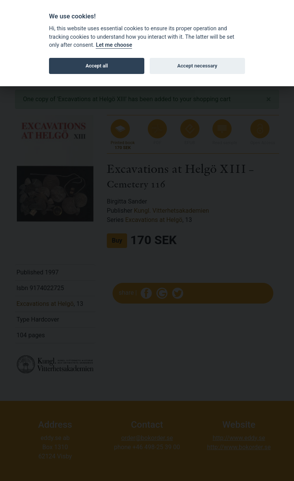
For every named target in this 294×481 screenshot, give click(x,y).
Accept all (97, 66)
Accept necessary (197, 66)
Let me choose (114, 45)
